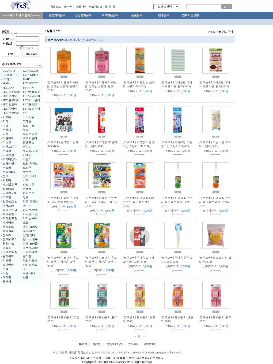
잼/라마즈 (29, 231)
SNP (25, 113)
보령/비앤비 (10, 163)
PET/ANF (8, 87)
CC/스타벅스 (31, 75)
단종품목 (163, 15)
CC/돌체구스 (10, 75)
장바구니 (68, 6)
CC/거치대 (9, 70)
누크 (26, 129)
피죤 (5, 273)
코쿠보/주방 (30, 252)
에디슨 (27, 205)
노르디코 (28, 125)
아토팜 (7, 197)
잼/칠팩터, (29, 235)
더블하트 (8, 138)
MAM (6, 83)
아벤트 (27, 188)
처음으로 (55, 6)
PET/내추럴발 (11, 91)
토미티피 (8, 264)
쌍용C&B (8, 188)
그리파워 (28, 117)
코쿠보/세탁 (30, 247)
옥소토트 (8, 226)
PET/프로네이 (31, 108)
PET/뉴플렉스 (31, 91)
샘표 (5, 176)
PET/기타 (28, 87)
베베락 (27, 155)
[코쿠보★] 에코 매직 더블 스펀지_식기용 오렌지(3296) (139, 202)
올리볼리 (8, 231)
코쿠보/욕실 (10, 252)
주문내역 (81, 6)
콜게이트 (8, 256)
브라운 (27, 167)
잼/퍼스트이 (10, 239)
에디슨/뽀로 (30, 210)
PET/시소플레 (31, 100)
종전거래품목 (57, 15)
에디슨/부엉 (10, 210)
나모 (5, 125)
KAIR (26, 79)
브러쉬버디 (10, 172)
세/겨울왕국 (10, 184)
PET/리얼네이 (31, 96)
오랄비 (27, 222)
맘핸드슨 (28, 142)
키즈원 (7, 260)
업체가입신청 (190, 15)
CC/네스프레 (31, 70)
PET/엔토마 (10, 104)
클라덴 (27, 256)
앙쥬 (26, 197)
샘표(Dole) (29, 176)
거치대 (7, 117)
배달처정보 (95, 6)
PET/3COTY (30, 83)
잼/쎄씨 (7, 235)
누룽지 (7, 129)
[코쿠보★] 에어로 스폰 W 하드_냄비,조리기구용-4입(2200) (101, 202)
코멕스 (7, 247)
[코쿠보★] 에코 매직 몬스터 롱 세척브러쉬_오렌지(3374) (215, 202)
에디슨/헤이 (30, 218)
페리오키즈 (30, 264)
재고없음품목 (110, 15)
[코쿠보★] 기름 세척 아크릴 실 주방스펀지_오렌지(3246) (63, 86)
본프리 (7, 167)
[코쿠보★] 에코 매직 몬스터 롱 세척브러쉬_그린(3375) (177, 202)
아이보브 (28, 193)
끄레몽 (27, 121)
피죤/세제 (29, 273)
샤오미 (7, 180)
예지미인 (8, 222)
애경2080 (8, 205)
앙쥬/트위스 (30, 201)
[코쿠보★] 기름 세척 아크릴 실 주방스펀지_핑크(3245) (101, 86)
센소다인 (28, 184)
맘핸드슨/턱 (10, 146)
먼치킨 (27, 146)
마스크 (7, 142)
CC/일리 (8, 79)
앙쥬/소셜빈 (10, 201)
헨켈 (26, 277)
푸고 (26, 269)
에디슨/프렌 (30, 214)
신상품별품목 (83, 15)
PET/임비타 (10, 108)
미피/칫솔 (9, 155)
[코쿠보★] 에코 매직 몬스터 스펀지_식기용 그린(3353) (63, 261)
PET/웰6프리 (31, 104)
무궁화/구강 (30, 150)
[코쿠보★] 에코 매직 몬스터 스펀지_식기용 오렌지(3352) (101, 261)
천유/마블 (9, 243)
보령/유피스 (30, 163)
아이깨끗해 (10, 193)
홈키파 (7, 281)
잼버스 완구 (30, 239)
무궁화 (7, 150)
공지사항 (110, 6)
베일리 (27, 159)
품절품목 (136, 15)
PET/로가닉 (10, 96)
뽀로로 (27, 172)
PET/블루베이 (11, 100)
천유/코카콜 (30, 243)
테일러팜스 (30, 260)
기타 (5, 121)
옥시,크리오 (30, 226)
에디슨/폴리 (10, 214)
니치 (5, 134)
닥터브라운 (30, 134)
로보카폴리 (30, 138)
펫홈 (5, 269)
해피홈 (7, 277)
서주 (26, 180)
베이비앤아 (10, 159)
